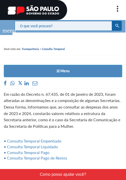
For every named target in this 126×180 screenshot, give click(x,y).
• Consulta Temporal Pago (26, 147)
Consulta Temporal (53, 44)
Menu (63, 66)
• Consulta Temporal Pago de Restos (35, 152)
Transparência (30, 44)
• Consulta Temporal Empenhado (32, 136)
